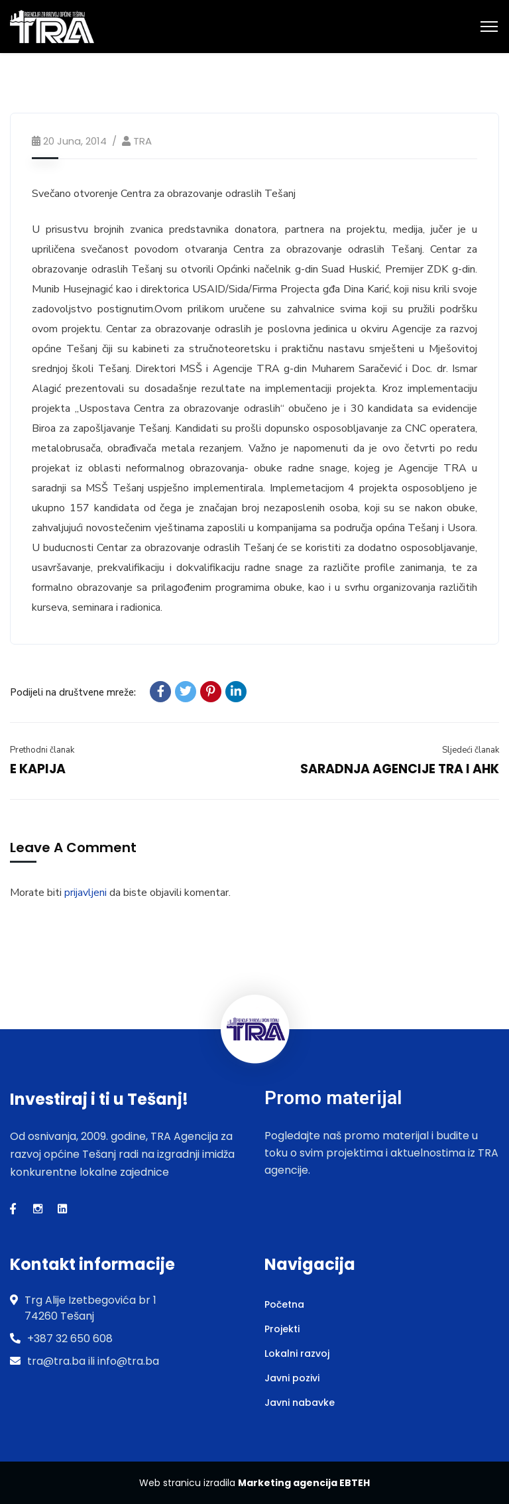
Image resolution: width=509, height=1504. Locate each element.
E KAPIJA (38, 769)
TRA (142, 141)
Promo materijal (333, 1098)
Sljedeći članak (470, 750)
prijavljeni (85, 892)
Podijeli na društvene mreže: (73, 692)
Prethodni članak (42, 750)
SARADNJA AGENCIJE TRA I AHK (399, 769)
